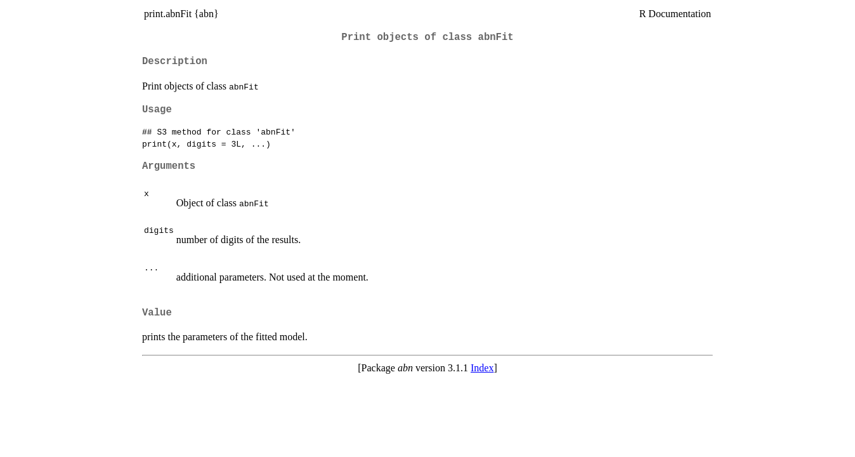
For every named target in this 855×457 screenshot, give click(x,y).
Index (482, 367)
